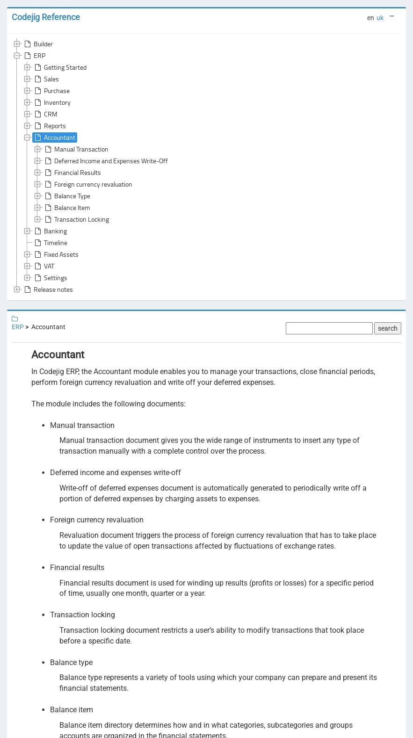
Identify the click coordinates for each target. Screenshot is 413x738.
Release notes (47, 289)
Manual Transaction (76, 149)
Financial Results (72, 172)
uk (380, 18)
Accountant (54, 137)
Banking (50, 231)
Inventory (52, 102)
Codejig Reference (46, 17)
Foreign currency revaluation (87, 184)
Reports (49, 126)
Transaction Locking (76, 219)
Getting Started (60, 67)
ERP (33, 56)
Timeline (50, 243)
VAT (43, 266)
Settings (50, 278)
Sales (46, 79)
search (388, 328)
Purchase (51, 91)
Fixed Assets (56, 254)
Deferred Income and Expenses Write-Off (105, 161)
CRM (45, 114)
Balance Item (66, 208)
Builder (37, 44)
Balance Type (66, 196)
